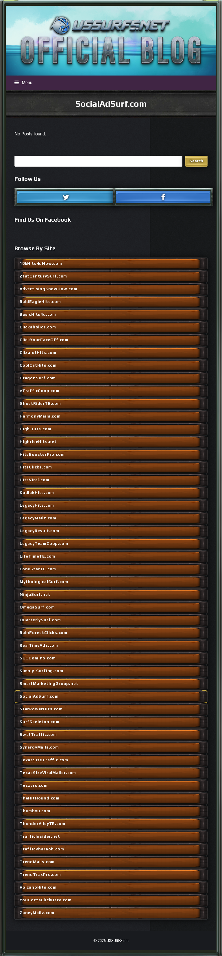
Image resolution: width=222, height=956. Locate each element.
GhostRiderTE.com (40, 403)
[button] (23, 82)
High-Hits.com (35, 428)
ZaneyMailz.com (37, 912)
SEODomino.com (38, 658)
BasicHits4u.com (38, 314)
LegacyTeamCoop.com (44, 543)
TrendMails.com (37, 861)
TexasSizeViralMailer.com (48, 772)
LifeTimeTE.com (37, 556)
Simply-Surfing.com (41, 670)
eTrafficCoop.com (40, 390)
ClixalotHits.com (38, 352)
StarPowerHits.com (41, 709)
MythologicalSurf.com (44, 581)
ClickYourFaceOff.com (44, 339)
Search (196, 161)
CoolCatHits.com (38, 365)
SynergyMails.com (39, 747)
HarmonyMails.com (40, 416)
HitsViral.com (34, 479)
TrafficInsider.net (40, 836)
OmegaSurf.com (37, 607)
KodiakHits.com (37, 492)
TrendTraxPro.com (40, 874)
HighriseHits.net (38, 441)
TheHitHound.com (40, 798)
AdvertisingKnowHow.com (48, 288)
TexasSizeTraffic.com (44, 760)
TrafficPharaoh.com (42, 849)
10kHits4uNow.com (41, 263)
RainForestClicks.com (43, 632)
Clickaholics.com (38, 327)
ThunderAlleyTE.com (42, 823)
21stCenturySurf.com (43, 276)
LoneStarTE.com (38, 569)
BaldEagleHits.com (40, 301)
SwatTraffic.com (38, 734)
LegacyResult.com (39, 530)
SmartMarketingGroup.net (49, 683)
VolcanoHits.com (38, 887)
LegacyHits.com (37, 505)
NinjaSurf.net (35, 594)
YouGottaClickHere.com (46, 900)
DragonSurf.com (38, 378)
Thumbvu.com (35, 810)
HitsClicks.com (36, 467)
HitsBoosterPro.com (42, 454)
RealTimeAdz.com (39, 645)
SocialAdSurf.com (39, 696)
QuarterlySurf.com (40, 619)
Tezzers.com (34, 785)
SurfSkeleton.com (40, 721)
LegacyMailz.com (38, 518)
